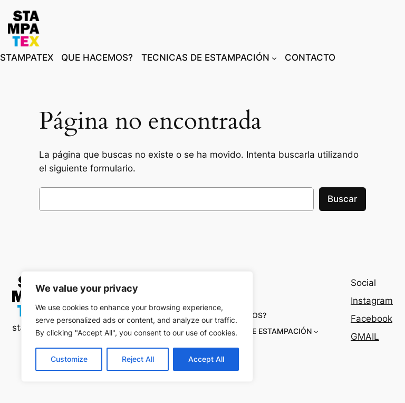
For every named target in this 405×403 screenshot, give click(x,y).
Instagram (372, 300)
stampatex (77, 28)
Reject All (138, 358)
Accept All (206, 358)
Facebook (371, 318)
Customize (69, 358)
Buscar (342, 199)
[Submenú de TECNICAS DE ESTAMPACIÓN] (274, 57)
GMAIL (365, 336)
